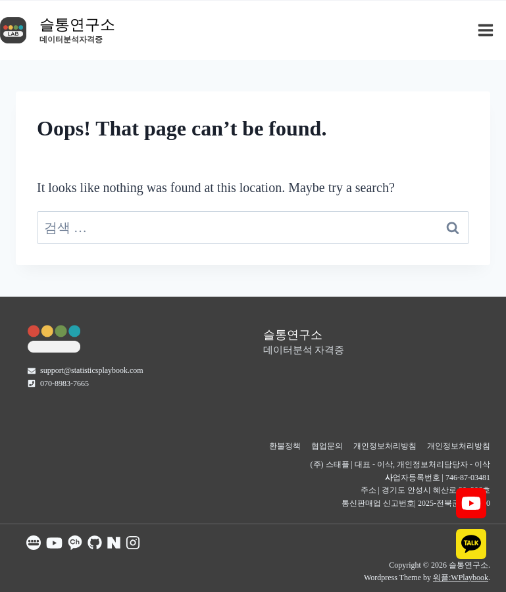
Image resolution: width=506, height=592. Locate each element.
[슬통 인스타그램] (133, 542)
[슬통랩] (54, 338)
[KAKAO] (471, 544)
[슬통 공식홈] (33, 542)
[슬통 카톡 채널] (75, 542)
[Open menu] (488, 30)
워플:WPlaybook (460, 577)
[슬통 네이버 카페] (113, 542)
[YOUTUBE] (471, 503)
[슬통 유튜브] (54, 543)
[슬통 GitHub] (95, 542)
